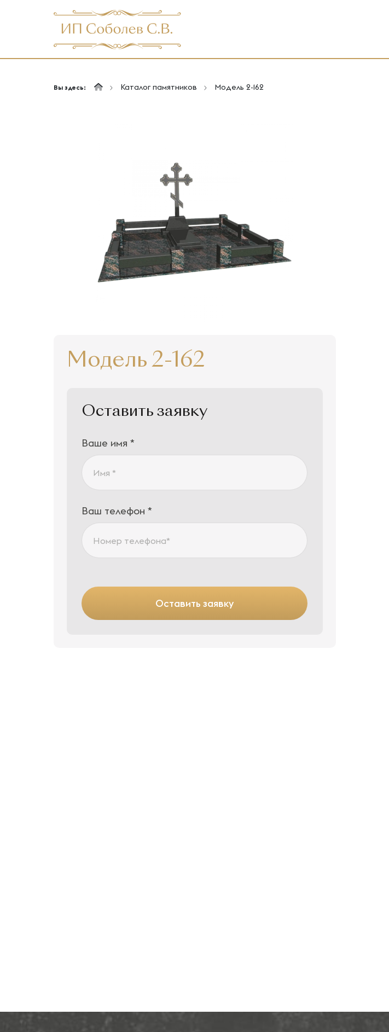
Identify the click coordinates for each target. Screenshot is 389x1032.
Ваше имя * (108, 443)
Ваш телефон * (117, 511)
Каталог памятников (158, 87)
